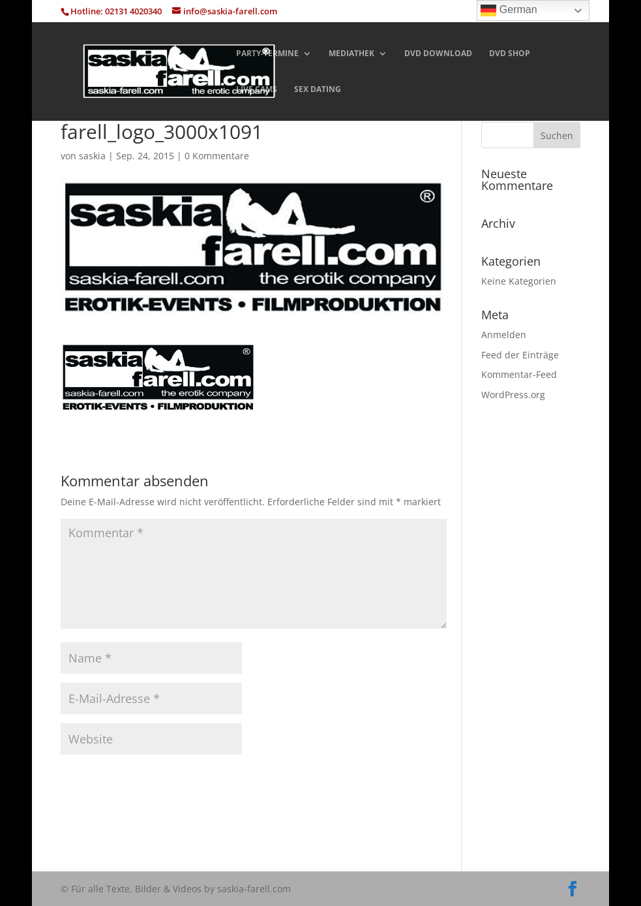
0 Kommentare (217, 155)
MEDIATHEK (351, 54)
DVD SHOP (509, 54)
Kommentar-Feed (519, 374)
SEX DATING (317, 90)
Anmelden (503, 334)
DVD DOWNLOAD (438, 54)
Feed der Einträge (520, 355)
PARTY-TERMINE (267, 54)
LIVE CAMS (256, 90)
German (509, 10)
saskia (92, 155)
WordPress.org (513, 394)
